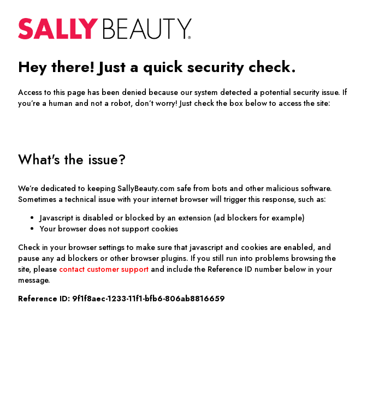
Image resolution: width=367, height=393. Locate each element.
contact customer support (104, 269)
